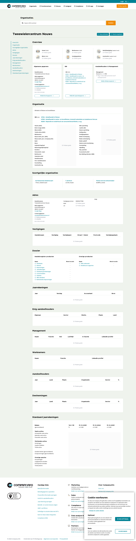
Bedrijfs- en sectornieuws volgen (47, 505)
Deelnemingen (17, 70)
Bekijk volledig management (108, 81)
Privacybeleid (64, 539)
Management (17, 63)
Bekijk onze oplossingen (77, 491)
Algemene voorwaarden (51, 539)
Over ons (101, 488)
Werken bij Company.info (106, 491)
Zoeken (110, 23)
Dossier (15, 55)
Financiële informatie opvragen (47, 495)
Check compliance (116, 34)
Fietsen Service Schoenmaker (105, 181)
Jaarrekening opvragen (45, 501)
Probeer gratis (122, 6)
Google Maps (38, 82)
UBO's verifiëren (43, 508)
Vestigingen (16, 53)
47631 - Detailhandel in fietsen (73, 74)
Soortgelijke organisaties (20, 47)
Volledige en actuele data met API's (48, 511)
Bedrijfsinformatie (43, 488)
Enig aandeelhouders (19, 60)
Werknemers (16, 65)
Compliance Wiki (43, 518)
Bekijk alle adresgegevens (47, 95)
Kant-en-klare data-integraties (47, 515)
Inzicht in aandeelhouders (46, 498)
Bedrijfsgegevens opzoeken (46, 492)
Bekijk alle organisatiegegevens (78, 95)
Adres (14, 50)
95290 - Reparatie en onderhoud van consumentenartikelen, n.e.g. (75, 82)
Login (122, 1)
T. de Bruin (68, 181)
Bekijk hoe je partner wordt (78, 532)
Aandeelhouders (18, 68)
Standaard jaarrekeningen (21, 73)
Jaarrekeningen (17, 58)
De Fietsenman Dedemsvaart (44, 181)
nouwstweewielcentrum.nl (42, 86)
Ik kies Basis (123, 531)
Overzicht (15, 42)
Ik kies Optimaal (123, 519)
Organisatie (33, 6)
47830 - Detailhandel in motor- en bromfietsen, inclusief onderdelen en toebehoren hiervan (75, 78)
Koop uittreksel (103, 34)
